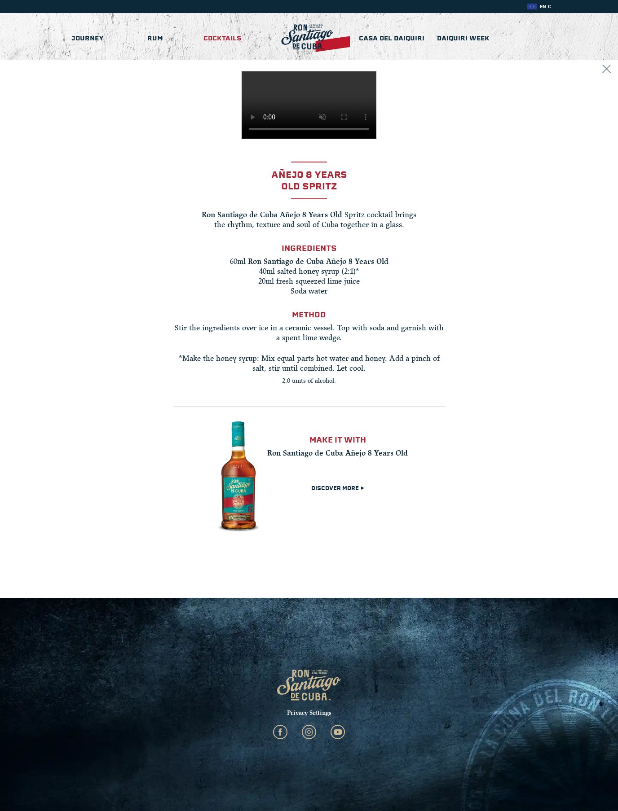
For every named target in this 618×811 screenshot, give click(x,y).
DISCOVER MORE (337, 488)
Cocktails (222, 38)
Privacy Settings (309, 713)
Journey (87, 38)
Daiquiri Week (463, 38)
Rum (155, 38)
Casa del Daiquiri (391, 38)
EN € (545, 6)
